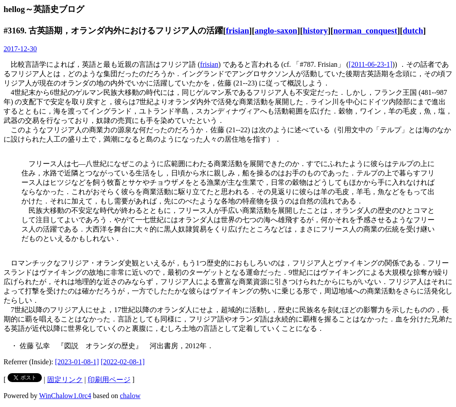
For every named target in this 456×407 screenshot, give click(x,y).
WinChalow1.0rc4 (65, 395)
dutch (413, 30)
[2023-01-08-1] (77, 362)
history (315, 30)
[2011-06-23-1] (370, 64)
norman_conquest (365, 30)
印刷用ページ (109, 379)
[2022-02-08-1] (123, 362)
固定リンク (65, 379)
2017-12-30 (20, 49)
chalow (130, 395)
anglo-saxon (276, 30)
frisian (237, 30)
